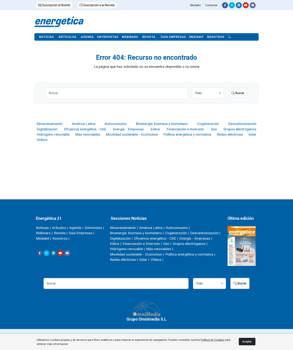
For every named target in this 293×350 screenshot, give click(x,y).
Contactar (211, 5)
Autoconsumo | (178, 228)
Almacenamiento (50, 124)
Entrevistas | (94, 228)
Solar (252, 134)
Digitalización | (121, 238)
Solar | (144, 259)
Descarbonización (242, 124)
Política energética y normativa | (190, 254)
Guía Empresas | (81, 233)
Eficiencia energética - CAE (85, 129)
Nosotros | (61, 238)
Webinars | (44, 233)
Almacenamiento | (124, 228)
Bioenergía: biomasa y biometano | (137, 233)
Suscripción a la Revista (97, 5)
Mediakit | (43, 238)
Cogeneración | (177, 233)
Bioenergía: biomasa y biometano (162, 124)
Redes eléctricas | (124, 259)
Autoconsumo (116, 124)
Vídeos (42, 140)
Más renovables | (159, 249)
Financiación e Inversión (185, 129)
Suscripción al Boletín (54, 5)
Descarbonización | (205, 233)
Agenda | (76, 228)
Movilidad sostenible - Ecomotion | (137, 254)
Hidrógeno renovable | (127, 249)
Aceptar (247, 341)
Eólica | (115, 244)
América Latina (83, 124)
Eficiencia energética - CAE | (156, 238)
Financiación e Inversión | (142, 244)
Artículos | (60, 228)
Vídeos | (157, 259)
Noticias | (43, 228)
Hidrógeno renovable (53, 134)
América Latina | (151, 228)
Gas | (167, 244)
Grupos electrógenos (239, 129)
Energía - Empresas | (195, 238)
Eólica (155, 129)
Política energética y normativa (187, 134)
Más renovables (87, 134)
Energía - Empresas (128, 129)
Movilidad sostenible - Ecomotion (132, 134)
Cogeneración (208, 124)
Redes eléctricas (230, 134)
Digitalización (47, 129)
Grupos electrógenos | (190, 244)
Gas (214, 129)
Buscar (238, 93)
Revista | (60, 233)
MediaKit (195, 5)
